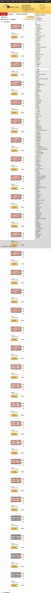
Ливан (37, 123)
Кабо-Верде (39, 100)
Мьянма (38, 140)
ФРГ (38, 67)
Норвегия (38, 155)
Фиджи (37, 211)
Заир (37, 81)
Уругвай (38, 210)
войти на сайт (30, 9)
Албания (38, 30)
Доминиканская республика (42, 78)
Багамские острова (40, 35)
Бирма (38, 141)
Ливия (37, 124)
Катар (37, 104)
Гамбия (38, 60)
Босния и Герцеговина (41, 47)
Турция (37, 204)
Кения (37, 105)
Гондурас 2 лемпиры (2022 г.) (15, 525)
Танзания (38, 197)
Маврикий (38, 125)
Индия (37, 88)
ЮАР (37, 233)
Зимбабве (38, 85)
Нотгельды (38, 157)
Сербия (38, 181)
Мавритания (39, 127)
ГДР (38, 65)
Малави (38, 131)
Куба (37, 117)
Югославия (38, 234)
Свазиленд (39, 228)
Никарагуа (38, 151)
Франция (38, 215)
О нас (32, 1)
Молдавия (38, 137)
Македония (38, 128)
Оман (37, 158)
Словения (38, 185)
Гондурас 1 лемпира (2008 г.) (15, 34)
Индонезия (38, 90)
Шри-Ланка (38, 224)
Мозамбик (38, 136)
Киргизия (38, 107)
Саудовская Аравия (40, 177)
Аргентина (38, 33)
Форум (20, 1)
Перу (37, 162)
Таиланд (38, 195)
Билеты (38, 42)
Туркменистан (39, 202)
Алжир (37, 31)
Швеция (38, 222)
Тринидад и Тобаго (40, 200)
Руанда (38, 171)
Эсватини (38, 227)
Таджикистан (39, 194)
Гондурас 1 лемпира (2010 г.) (15, 374)
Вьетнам (38, 58)
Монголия (38, 139)
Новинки (38, 17)
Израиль (38, 87)
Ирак (37, 93)
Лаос (37, 118)
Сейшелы (38, 180)
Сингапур (38, 183)
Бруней (38, 51)
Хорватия (38, 217)
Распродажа (39, 19)
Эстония (38, 230)
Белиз (37, 41)
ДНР (37, 77)
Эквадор (38, 225)
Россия (37, 170)
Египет (37, 80)
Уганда (37, 205)
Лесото (37, 120)
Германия (38, 64)
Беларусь (38, 40)
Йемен (37, 98)
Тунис (37, 201)
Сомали (38, 188)
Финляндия (38, 214)
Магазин (3, 1)
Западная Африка (40, 84)
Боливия (38, 45)
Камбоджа (38, 102)
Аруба (37, 34)
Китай (37, 108)
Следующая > (7, 21)
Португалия (38, 165)
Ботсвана (38, 48)
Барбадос (38, 38)
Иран (37, 94)
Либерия (38, 121)
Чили (37, 221)
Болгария (38, 44)
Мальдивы (38, 133)
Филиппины (38, 212)
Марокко (38, 134)
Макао (38, 111)
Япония (38, 237)
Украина (38, 208)
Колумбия (38, 113)
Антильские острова (41, 147)
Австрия (38, 27)
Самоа (37, 174)
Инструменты (26, 1)
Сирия (37, 184)
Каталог (8, 1)
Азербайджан (39, 28)
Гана (37, 61)
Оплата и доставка (21, 14)
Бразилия (38, 50)
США (37, 193)
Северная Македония (41, 130)
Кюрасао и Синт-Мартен (42, 149)
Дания (37, 72)
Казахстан (38, 101)
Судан (37, 190)
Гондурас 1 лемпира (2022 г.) (15, 468)
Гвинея (38, 167)
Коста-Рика (38, 116)
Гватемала (38, 62)
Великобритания (40, 54)
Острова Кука (40, 153)
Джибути (38, 75)
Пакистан (38, 159)
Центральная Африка (41, 218)
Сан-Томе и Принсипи (41, 176)
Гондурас (38, 69)
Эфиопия (38, 231)
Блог (17, 1)
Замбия (38, 83)
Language (47, 1)
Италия (38, 97)
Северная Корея (40, 178)
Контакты (4, 17)
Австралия (38, 25)
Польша (38, 164)
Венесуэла (38, 57)
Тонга (37, 198)
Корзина (31, 17)
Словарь (13, 1)
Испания (38, 95)
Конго (37, 114)
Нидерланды (39, 146)
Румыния (38, 173)
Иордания (38, 91)
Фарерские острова (41, 74)
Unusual (38, 24)
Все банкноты (39, 18)
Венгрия (38, 55)
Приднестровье (39, 168)
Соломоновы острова (41, 187)
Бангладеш (38, 37)
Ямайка (38, 235)
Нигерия (38, 144)
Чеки (37, 219)
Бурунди (38, 52)
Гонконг (38, 110)
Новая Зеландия (40, 152)
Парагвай (38, 161)
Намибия (38, 143)
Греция (37, 71)
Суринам (38, 191)
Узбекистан (38, 207)
